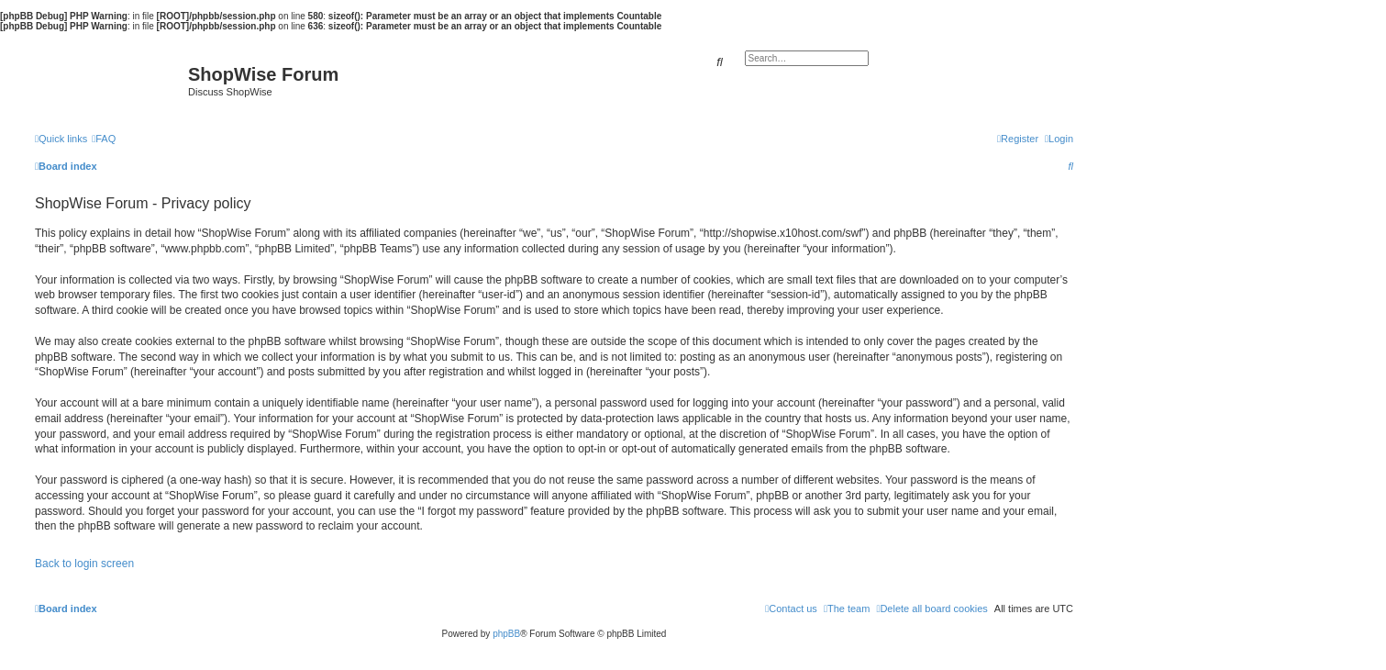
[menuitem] (104, 139)
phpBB (506, 634)
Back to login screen (84, 563)
